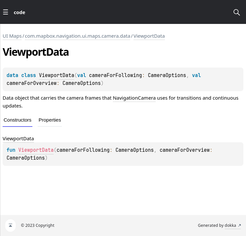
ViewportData (149, 35)
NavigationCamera (134, 97)
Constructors (17, 120)
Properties (50, 120)
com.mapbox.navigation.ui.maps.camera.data (77, 35)
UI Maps (12, 35)
